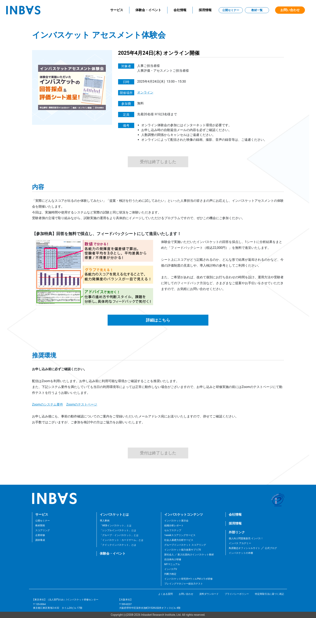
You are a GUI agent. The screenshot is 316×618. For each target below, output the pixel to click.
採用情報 (205, 10)
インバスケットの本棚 (241, 553)
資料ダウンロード (209, 594)
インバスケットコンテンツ (183, 514)
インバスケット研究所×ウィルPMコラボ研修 (188, 578)
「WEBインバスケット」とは (115, 525)
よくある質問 (165, 594)
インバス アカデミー (240, 543)
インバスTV (170, 569)
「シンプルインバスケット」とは (118, 530)
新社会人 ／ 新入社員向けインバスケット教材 (189, 554)
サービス (116, 10)
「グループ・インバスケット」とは (119, 535)
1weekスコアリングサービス (179, 535)
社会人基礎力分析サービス (178, 540)
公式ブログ (270, 548)
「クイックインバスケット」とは (118, 544)
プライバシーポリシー (237, 594)
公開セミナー (230, 10)
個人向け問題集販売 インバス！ (246, 538)
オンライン (145, 92)
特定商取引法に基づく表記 (269, 594)
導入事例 (104, 520)
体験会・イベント (148, 10)
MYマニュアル (172, 564)
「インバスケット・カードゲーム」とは (121, 540)
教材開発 (40, 525)
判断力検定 (170, 574)
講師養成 (40, 540)
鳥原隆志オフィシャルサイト (244, 548)
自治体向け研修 (172, 559)
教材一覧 (257, 10)
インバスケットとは (114, 514)
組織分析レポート (174, 525)
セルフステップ (172, 530)
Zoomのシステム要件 (47, 404)
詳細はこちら (158, 320)
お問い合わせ (290, 10)
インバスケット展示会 (176, 520)
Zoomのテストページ (81, 404)
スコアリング (42, 530)
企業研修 (40, 535)
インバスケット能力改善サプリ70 (182, 549)
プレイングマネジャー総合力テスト (183, 583)
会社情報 (180, 10)
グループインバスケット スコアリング (185, 544)
